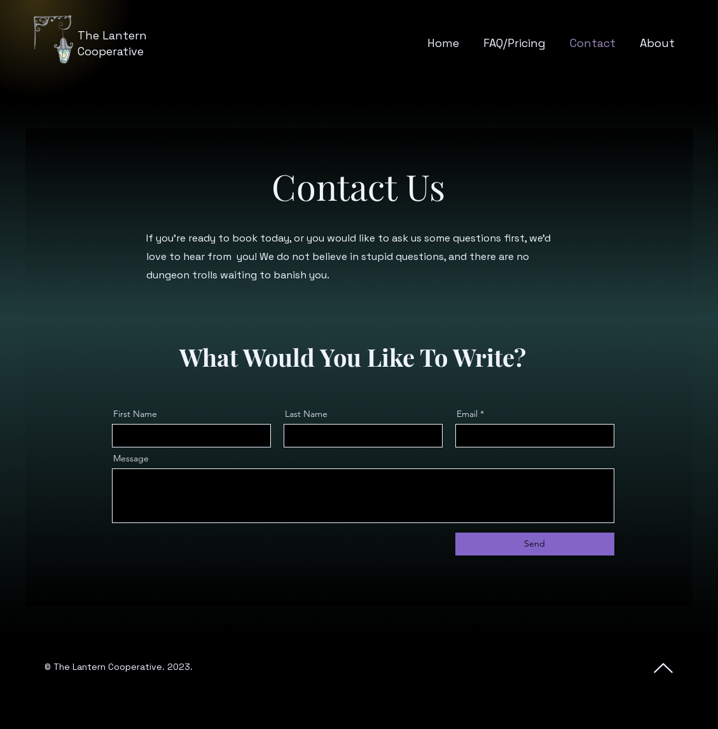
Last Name (306, 413)
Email (467, 413)
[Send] (534, 544)
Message (131, 458)
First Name (135, 413)
